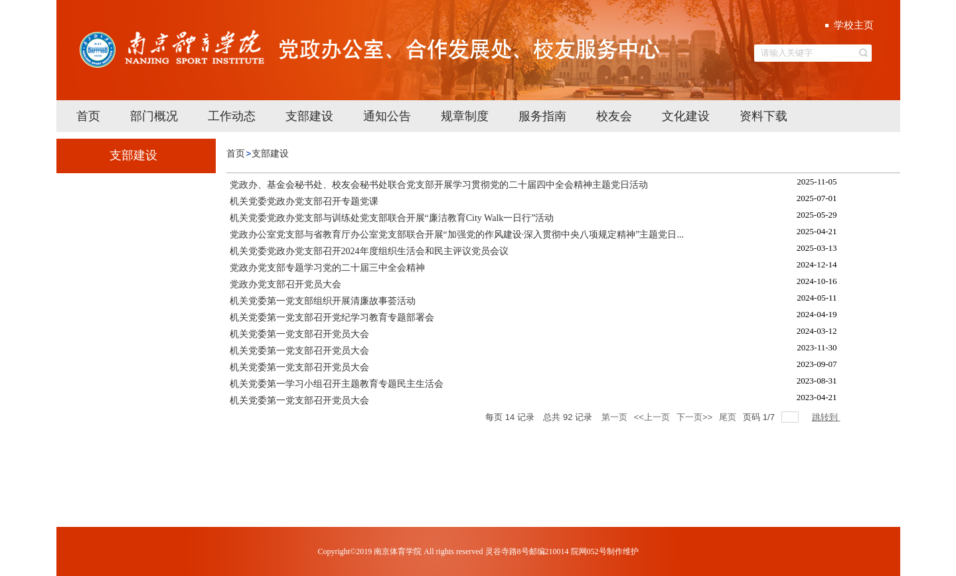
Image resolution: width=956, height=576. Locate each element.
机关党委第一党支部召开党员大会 (299, 334)
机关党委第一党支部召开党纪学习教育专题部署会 (332, 318)
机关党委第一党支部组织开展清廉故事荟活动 (323, 301)
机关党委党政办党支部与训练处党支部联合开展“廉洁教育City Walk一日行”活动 (392, 218)
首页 (235, 154)
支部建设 (270, 154)
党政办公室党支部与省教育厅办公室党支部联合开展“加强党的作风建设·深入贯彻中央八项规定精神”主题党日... (457, 235)
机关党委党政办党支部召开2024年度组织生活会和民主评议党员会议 (369, 251)
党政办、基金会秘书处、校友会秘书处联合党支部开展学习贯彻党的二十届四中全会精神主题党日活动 (439, 185)
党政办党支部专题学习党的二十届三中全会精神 (327, 268)
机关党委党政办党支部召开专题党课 (304, 201)
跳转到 (826, 417)
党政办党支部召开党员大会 (285, 284)
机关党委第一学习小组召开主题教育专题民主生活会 (336, 384)
